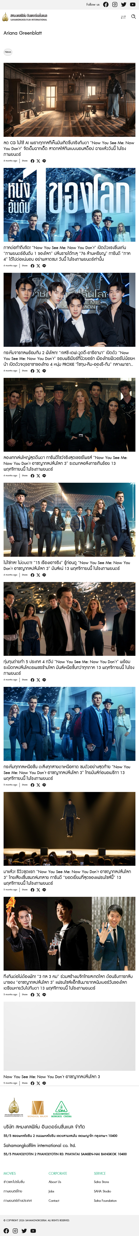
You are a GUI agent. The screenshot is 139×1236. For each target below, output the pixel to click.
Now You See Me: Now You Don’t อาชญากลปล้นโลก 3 (52, 1077)
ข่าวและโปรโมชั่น (14, 1182)
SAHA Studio (102, 1191)
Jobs (51, 1191)
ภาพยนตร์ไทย (13, 1191)
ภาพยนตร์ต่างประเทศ (18, 1200)
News (8, 52)
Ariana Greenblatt (23, 33)
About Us (55, 1182)
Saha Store (101, 1182)
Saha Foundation (105, 1200)
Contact (54, 1200)
